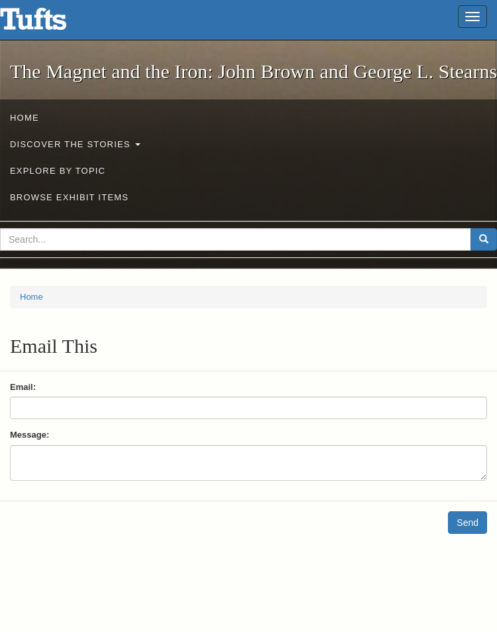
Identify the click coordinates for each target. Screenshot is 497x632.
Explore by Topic (57, 171)
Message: (29, 435)
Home (24, 118)
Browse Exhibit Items (69, 197)
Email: (23, 387)
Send (467, 522)
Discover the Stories (75, 144)
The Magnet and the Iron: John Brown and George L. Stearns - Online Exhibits (49, 23)
